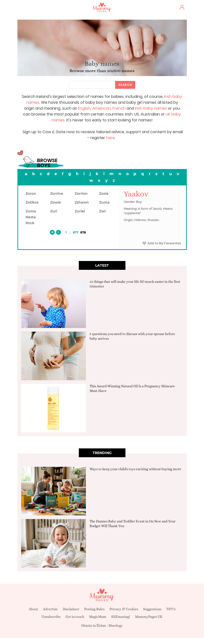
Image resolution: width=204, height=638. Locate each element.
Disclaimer (71, 609)
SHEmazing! (120, 617)
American (101, 108)
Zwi (102, 211)
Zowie (55, 202)
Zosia (104, 193)
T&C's (171, 609)
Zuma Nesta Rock (31, 217)
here (110, 138)
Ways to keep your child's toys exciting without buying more (135, 469)
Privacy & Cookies (123, 609)
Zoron (31, 193)
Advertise (50, 609)
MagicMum (97, 617)
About (33, 609)
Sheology (116, 625)
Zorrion (81, 193)
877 (75, 232)
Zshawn (82, 202)
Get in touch (75, 617)
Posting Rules (94, 609)
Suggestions (152, 609)
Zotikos (32, 202)
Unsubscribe (51, 617)
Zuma (104, 202)
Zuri (53, 211)
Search (125, 85)
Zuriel (80, 211)
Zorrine (56, 193)
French (119, 108)
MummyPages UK (149, 617)
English (84, 108)
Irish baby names (151, 108)
